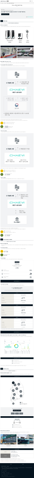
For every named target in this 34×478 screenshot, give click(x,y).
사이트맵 (23, 464)
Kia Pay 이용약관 (16, 468)
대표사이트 (11, 467)
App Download (8, 1)
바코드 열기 (30, 1)
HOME (11, 464)
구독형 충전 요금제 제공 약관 (28, 467)
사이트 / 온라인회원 (15, 467)
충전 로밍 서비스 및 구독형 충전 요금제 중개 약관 (7, 468)
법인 (8, 467)
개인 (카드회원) (6, 467)
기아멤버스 (7, 466)
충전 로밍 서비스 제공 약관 (21, 467)
